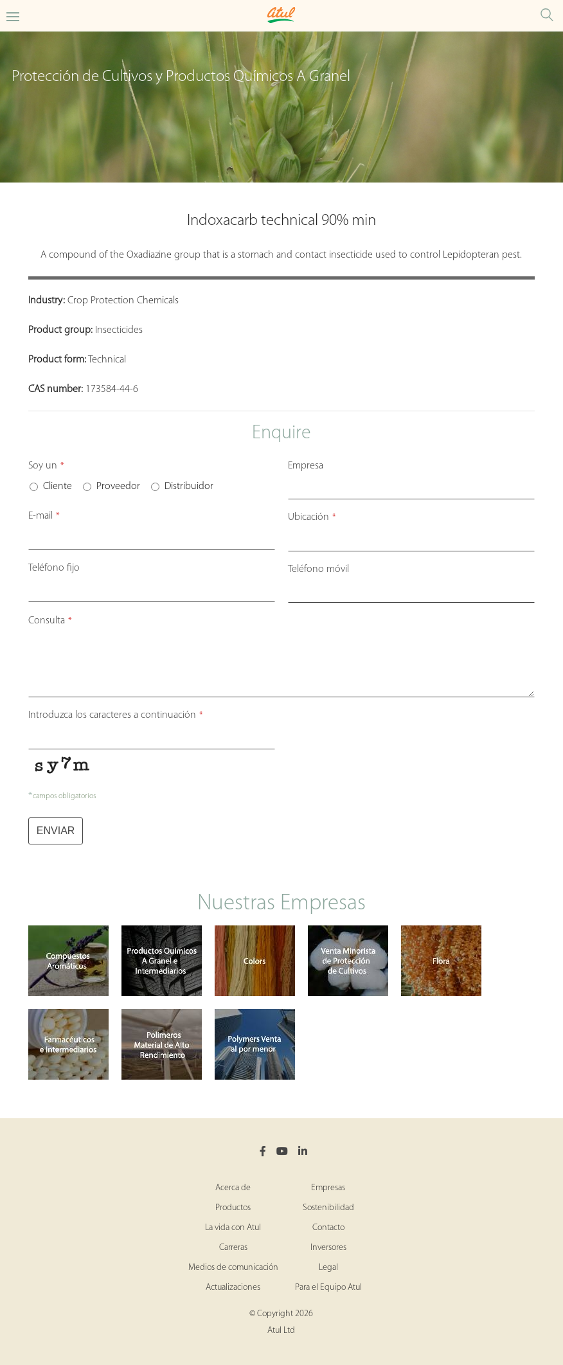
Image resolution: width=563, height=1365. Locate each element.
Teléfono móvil (318, 569)
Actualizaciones (233, 1287)
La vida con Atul (233, 1228)
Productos (233, 1208)
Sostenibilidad (328, 1208)
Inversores (328, 1248)
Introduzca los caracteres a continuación (115, 715)
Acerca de (233, 1188)
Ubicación (312, 517)
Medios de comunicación (233, 1267)
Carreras (233, 1248)
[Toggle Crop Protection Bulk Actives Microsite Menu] (13, 15)
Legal (328, 1267)
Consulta (50, 621)
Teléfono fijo (54, 568)
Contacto (328, 1228)
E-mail (44, 516)
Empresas (328, 1188)
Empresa (305, 466)
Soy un (46, 466)
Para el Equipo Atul (328, 1287)
